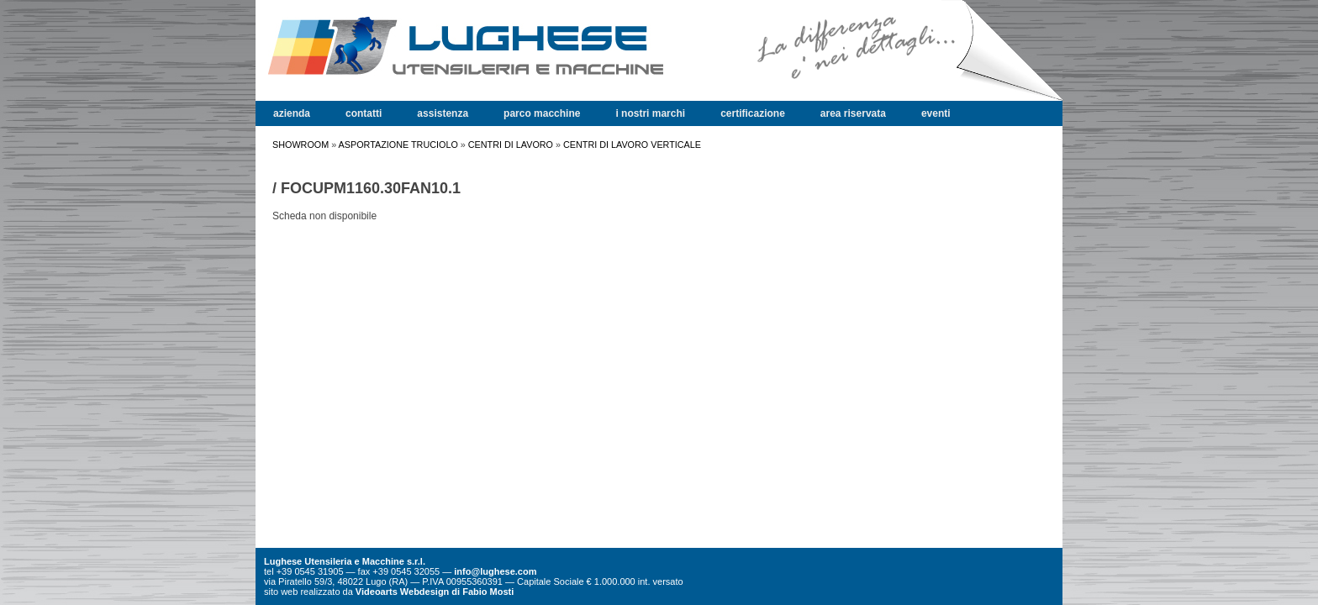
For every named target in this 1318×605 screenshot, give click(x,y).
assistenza (442, 113)
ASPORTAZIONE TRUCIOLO (398, 144)
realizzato (320, 592)
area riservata (853, 113)
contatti (363, 113)
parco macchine (541, 113)
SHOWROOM (300, 144)
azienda (291, 113)
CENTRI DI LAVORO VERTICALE (632, 144)
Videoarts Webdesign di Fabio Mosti (435, 592)
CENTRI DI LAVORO (510, 144)
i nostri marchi (650, 113)
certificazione (752, 113)
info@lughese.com (495, 571)
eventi (936, 113)
